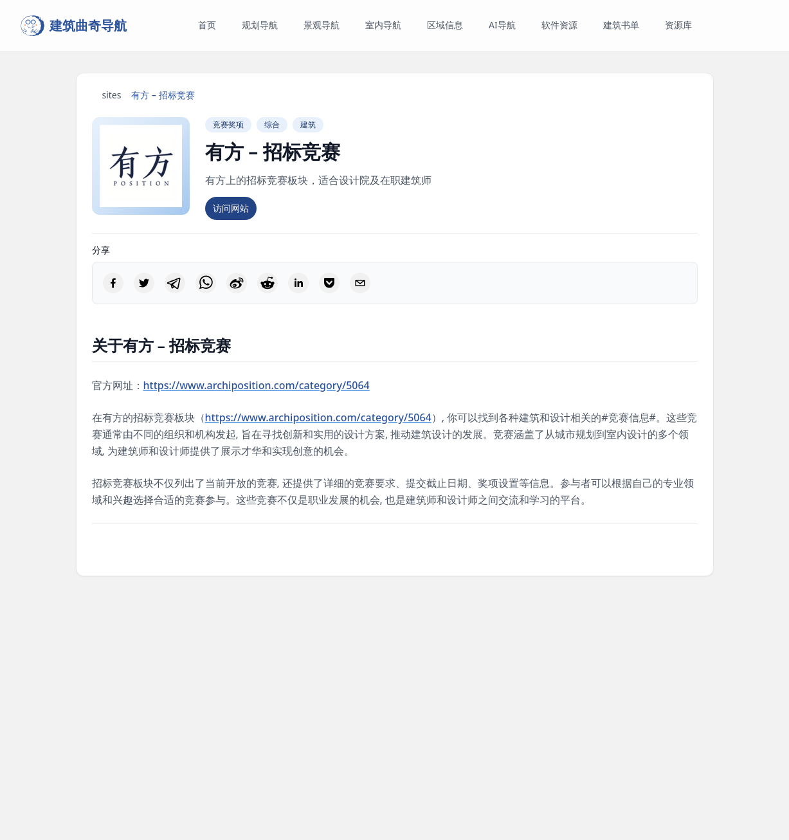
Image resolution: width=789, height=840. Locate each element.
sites (112, 95)
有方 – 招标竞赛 (162, 95)
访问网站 (231, 208)
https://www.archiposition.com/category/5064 (256, 385)
